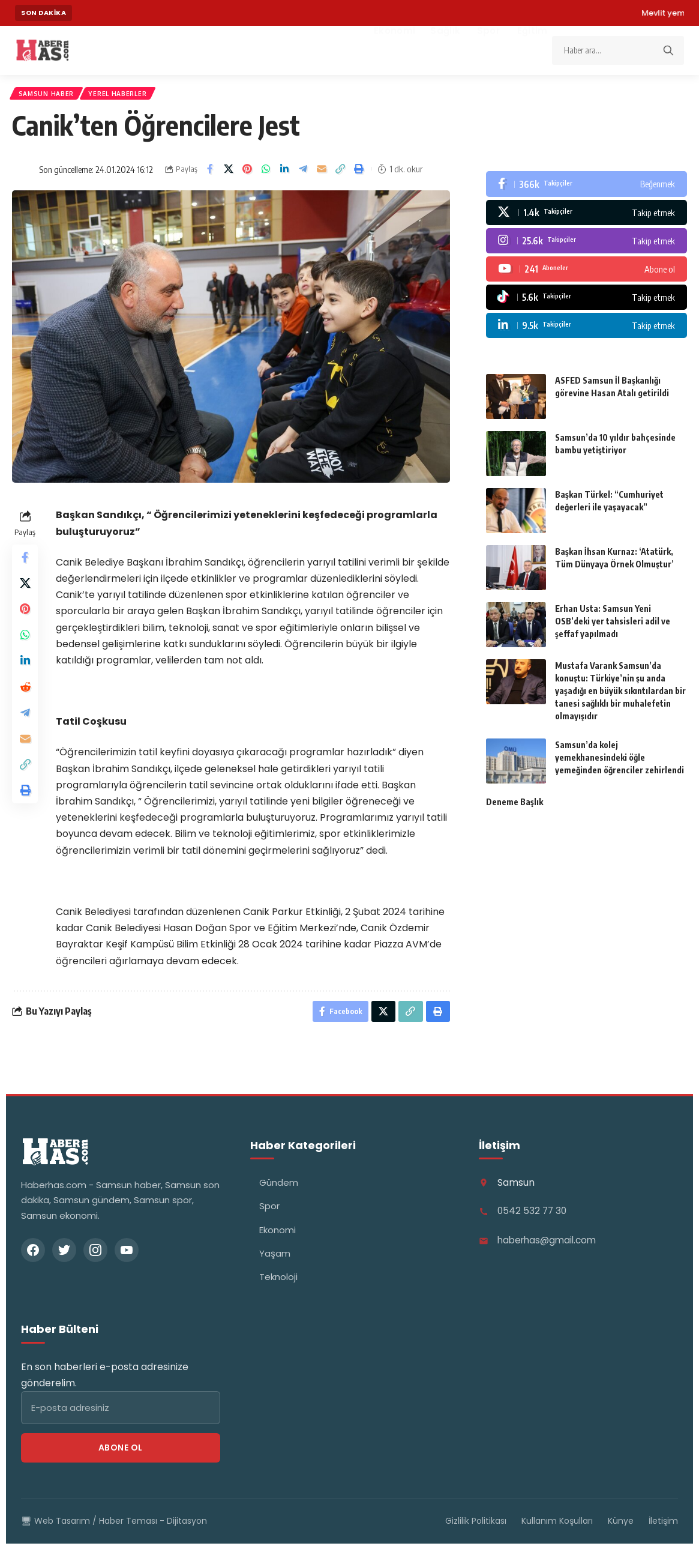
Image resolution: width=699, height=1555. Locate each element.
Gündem (278, 1190)
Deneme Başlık (514, 807)
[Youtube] (586, 273)
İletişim (663, 1529)
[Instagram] (586, 245)
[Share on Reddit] (26, 707)
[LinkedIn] (586, 330)
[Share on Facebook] (210, 174)
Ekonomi (277, 1237)
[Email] (321, 174)
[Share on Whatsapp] (265, 174)
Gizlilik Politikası (475, 1529)
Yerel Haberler (129, 96)
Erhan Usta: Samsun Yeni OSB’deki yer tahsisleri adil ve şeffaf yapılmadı (612, 626)
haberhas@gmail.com (549, 1248)
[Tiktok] (586, 302)
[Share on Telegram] (303, 174)
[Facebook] (586, 189)
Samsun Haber (49, 96)
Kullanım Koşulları (557, 1529)
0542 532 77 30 (533, 1219)
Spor (269, 1213)
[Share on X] (228, 174)
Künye (621, 1529)
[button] (340, 174)
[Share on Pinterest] (247, 174)
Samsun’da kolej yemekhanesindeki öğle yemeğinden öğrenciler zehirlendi (619, 762)
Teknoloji (278, 1284)
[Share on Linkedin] (284, 174)
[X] (586, 217)
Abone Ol (120, 1455)
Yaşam (274, 1261)
